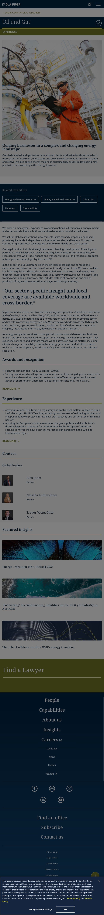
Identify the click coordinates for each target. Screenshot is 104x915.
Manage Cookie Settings (40, 909)
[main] (52, 896)
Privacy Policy (73, 898)
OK (65, 909)
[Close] (99, 881)
